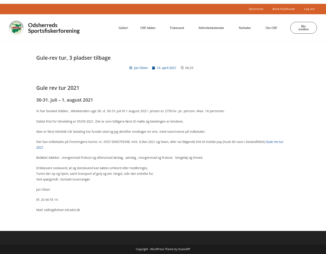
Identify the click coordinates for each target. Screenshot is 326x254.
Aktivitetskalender (213, 28)
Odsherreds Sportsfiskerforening (54, 27)
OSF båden (149, 28)
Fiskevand (178, 28)
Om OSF (273, 28)
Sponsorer (256, 9)
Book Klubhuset (284, 9)
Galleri (123, 28)
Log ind (309, 9)
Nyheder (246, 28)
